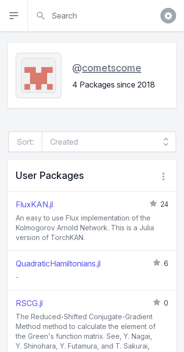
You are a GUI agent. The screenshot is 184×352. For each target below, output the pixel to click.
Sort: (25, 142)
